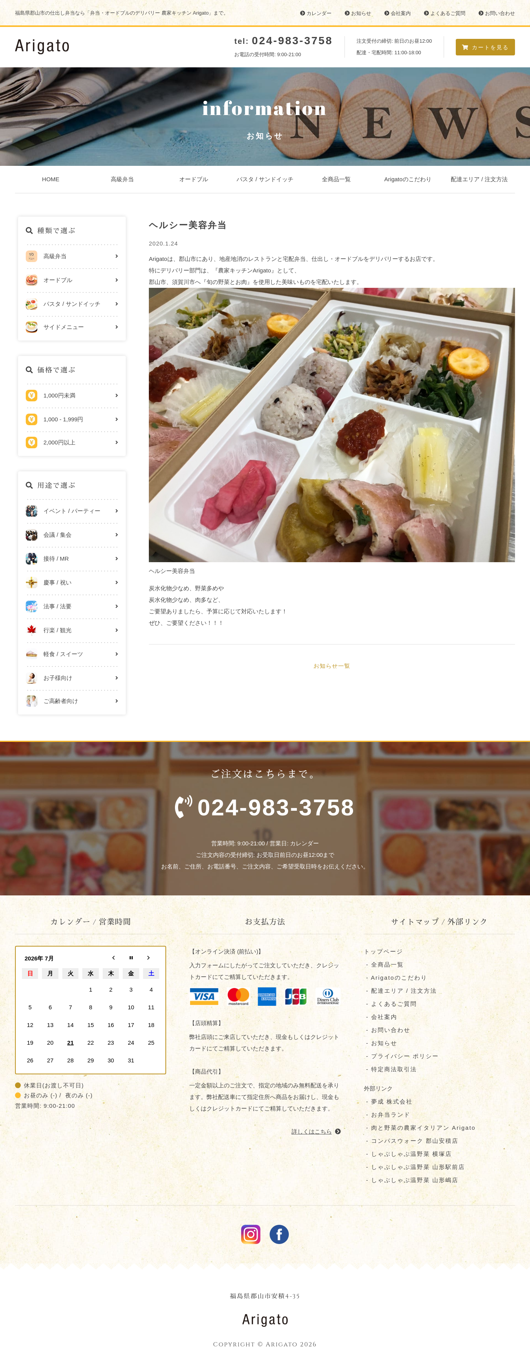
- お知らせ (380, 1044)
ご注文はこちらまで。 (265, 799)
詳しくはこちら (316, 1132)
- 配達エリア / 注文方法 (400, 992)
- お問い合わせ (387, 1031)
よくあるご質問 (444, 13)
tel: (283, 41)
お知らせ (358, 13)
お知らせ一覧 (332, 666)
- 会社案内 (380, 1018)
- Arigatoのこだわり (395, 978)
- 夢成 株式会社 (388, 1102)
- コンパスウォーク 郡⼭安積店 (411, 1142)
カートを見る (485, 47)
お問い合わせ (496, 13)
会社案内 (397, 13)
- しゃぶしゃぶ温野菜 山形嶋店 (411, 1181)
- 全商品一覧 (384, 965)
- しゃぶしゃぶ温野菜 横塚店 (408, 1155)
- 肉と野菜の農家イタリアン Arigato (420, 1129)
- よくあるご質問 (390, 1005)
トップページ (383, 952)
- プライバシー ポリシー (401, 1057)
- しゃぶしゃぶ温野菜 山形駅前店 (414, 1168)
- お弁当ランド (387, 1115)
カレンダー (316, 13)
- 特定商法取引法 (390, 1070)
